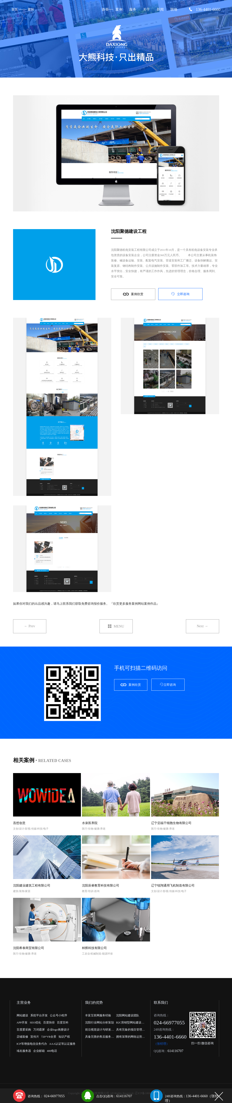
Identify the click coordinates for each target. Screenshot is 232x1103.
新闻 (160, 9)
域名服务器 (24, 1050)
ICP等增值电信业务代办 (32, 1043)
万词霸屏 (39, 1029)
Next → (202, 626)
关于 (146, 9)
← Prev (29, 626)
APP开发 (22, 1022)
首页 (15, 9)
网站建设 (22, 1015)
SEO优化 (35, 1022)
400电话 (52, 1050)
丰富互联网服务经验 (98, 1015)
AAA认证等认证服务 (62, 1043)
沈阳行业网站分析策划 (99, 1022)
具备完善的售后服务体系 (99, 1037)
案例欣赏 (133, 294)
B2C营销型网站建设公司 (130, 1023)
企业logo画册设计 (58, 1029)
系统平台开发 (39, 1015)
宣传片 (34, 1036)
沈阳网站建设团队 (127, 1015)
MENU (116, 626)
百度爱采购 (24, 1029)
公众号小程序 (58, 1015)
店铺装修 (22, 1036)
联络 (173, 9)
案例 (31, 9)
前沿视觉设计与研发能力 (99, 1030)
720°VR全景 (49, 1036)
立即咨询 (180, 294)
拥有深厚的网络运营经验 (130, 1037)
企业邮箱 (39, 1050)
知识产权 (64, 1036)
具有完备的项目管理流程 (130, 1030)
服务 (132, 9)
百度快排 (49, 1022)
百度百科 (62, 1022)
